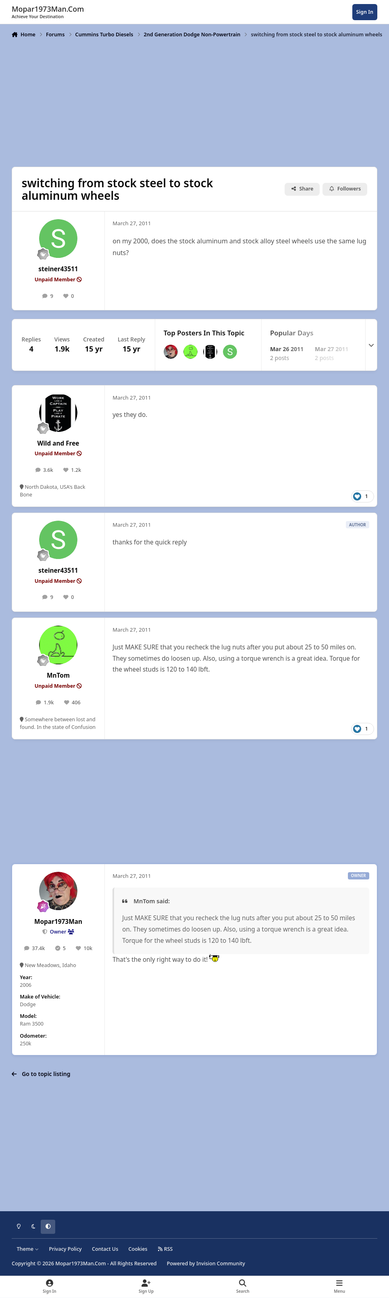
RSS (165, 1249)
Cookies (137, 1249)
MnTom (58, 675)
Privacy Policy (65, 1249)
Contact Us (105, 1249)
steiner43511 (58, 269)
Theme (28, 1249)
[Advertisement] (195, 101)
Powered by (206, 1263)
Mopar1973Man (58, 921)
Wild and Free (58, 443)
